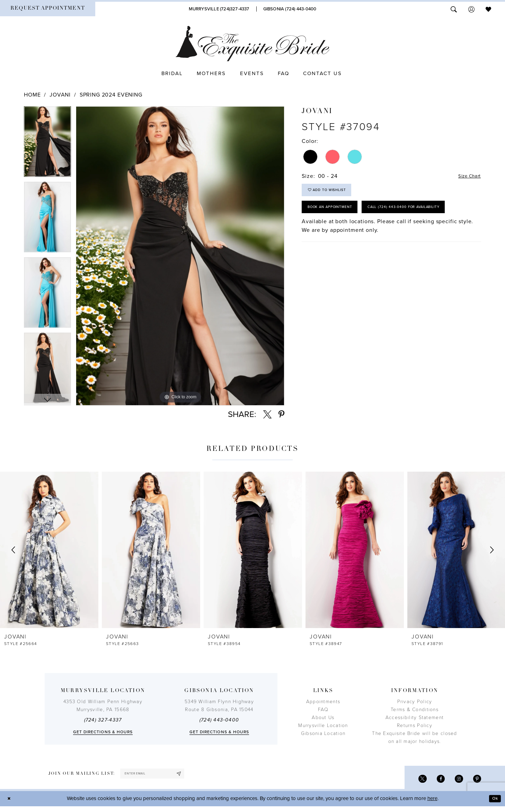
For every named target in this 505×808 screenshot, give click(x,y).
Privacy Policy (414, 702)
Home (32, 94)
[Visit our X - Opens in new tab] (416, 780)
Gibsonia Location (323, 733)
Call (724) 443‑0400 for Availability (353, 234)
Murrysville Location (323, 725)
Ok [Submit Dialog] (493, 800)
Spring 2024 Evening (111, 94)
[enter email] (160, 775)
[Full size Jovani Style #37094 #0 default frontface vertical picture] (180, 256)
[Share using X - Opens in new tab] (267, 414)
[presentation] (49, 550)
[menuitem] (47, 9)
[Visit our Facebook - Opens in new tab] (436, 780)
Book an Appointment (336, 213)
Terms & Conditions (414, 709)
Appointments (323, 702)
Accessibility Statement (415, 717)
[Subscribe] (193, 775)
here (432, 800)
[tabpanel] (47, 144)
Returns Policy (414, 725)
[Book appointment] (47, 9)
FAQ (323, 709)
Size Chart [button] (467, 176)
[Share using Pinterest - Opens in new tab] (281, 414)
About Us (323, 717)
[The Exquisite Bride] (253, 44)
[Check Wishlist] (488, 9)
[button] (471, 9)
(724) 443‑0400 (219, 720)
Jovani (60, 94)
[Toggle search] (453, 9)
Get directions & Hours (103, 731)
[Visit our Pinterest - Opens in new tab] (476, 780)
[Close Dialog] (10, 801)
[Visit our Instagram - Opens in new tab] (456, 780)
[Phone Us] (219, 9)
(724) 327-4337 (103, 720)
